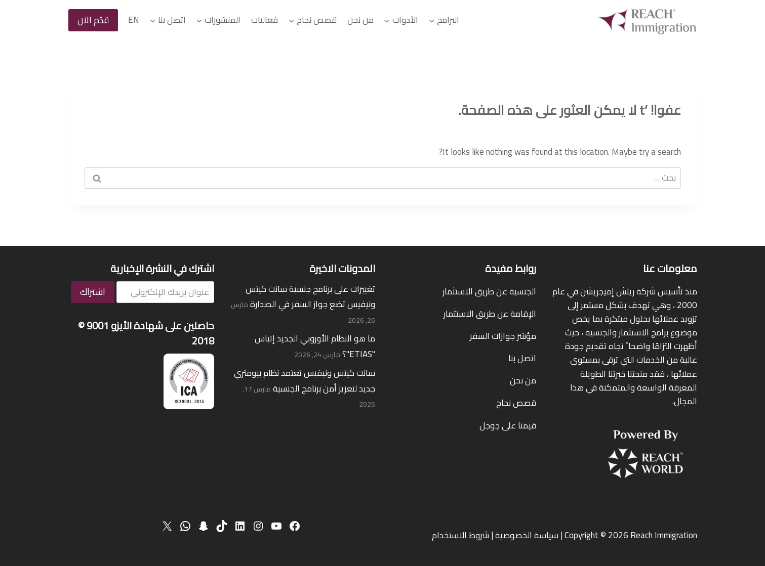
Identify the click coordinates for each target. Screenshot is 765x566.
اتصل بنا (522, 358)
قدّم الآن (93, 20)
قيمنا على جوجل (507, 425)
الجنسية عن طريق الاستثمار (489, 291)
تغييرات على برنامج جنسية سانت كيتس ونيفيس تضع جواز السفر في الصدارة (310, 297)
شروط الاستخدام (460, 535)
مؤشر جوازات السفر (503, 336)
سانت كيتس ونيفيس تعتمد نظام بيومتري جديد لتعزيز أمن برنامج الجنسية (304, 381)
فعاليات (264, 20)
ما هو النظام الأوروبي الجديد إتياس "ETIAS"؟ (315, 346)
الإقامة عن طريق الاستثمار (490, 314)
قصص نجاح (516, 403)
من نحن (360, 20)
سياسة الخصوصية (526, 535)
